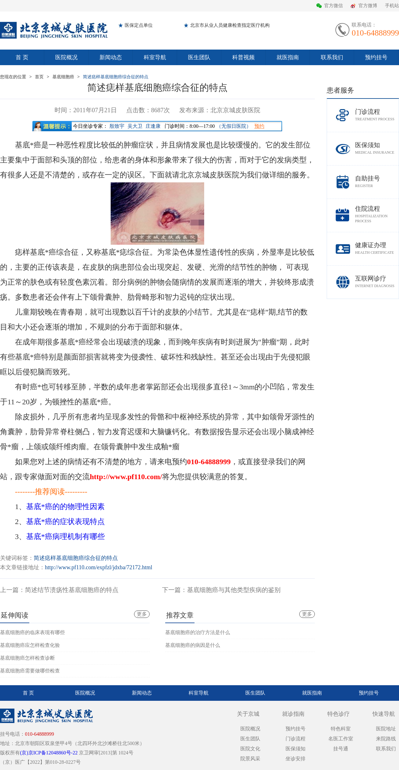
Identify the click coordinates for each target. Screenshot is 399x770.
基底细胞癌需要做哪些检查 (30, 670)
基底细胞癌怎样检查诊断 (27, 658)
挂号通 (340, 748)
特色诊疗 (338, 714)
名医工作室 (340, 738)
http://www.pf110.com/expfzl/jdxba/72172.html (98, 567)
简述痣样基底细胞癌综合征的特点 (115, 77)
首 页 (22, 57)
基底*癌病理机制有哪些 (65, 536)
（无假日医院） (233, 126)
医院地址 (386, 728)
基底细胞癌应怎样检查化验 (30, 645)
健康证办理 (377, 248)
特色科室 (341, 728)
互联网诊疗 (377, 281)
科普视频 (243, 57)
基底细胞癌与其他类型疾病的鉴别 (234, 589)
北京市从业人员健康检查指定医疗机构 (230, 25)
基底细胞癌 (63, 77)
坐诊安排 (295, 758)
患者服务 (340, 90)
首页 (39, 77)
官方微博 (367, 5)
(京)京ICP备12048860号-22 (49, 752)
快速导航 (384, 714)
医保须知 (377, 148)
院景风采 (250, 758)
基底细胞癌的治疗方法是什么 (197, 632)
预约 (259, 126)
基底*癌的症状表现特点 (65, 521)
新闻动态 (110, 57)
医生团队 (199, 57)
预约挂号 (376, 57)
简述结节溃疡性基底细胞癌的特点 (71, 589)
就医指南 (287, 57)
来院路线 (386, 738)
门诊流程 (377, 115)
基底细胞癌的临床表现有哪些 (32, 632)
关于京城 (248, 714)
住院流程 (377, 214)
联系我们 (332, 57)
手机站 (392, 5)
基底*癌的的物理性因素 (65, 507)
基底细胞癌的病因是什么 (192, 645)
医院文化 (250, 748)
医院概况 (66, 57)
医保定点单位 (139, 25)
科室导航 (155, 57)
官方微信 (333, 5)
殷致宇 (116, 126)
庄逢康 (153, 126)
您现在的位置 (13, 77)
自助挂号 (377, 181)
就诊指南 (293, 714)
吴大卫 (134, 126)
